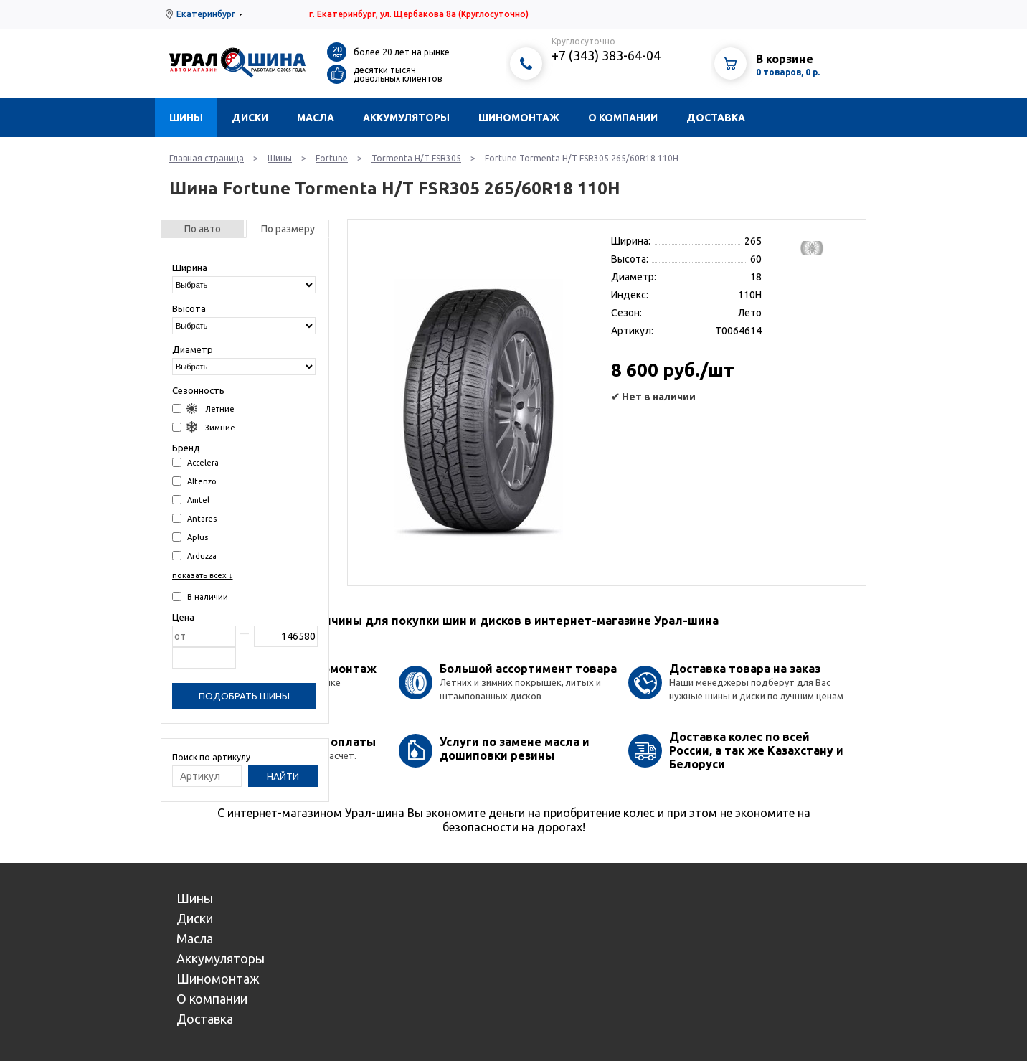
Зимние (203, 427)
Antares (194, 518)
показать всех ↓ (202, 575)
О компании (623, 117)
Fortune (332, 158)
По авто (202, 229)
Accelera (195, 462)
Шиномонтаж (518, 117)
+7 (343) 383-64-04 (606, 55)
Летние (203, 408)
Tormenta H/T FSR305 (416, 158)
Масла (315, 117)
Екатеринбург (205, 14)
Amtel (190, 499)
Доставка (715, 117)
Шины (186, 117)
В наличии (200, 596)
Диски (250, 117)
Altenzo (194, 481)
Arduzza (194, 555)
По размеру (288, 229)
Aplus (190, 537)
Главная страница (206, 158)
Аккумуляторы (406, 117)
